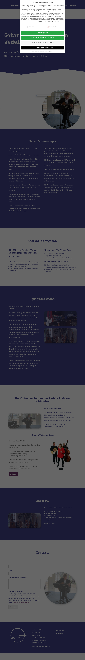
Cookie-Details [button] (35, 51)
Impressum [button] (50, 51)
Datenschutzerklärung (32, 21)
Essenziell (30, 27)
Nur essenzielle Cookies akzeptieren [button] (42, 42)
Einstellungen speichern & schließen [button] (42, 37)
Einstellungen (24, 23)
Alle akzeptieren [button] (42, 33)
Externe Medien (52, 27)
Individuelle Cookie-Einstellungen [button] (42, 47)
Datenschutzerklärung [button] (43, 51)
